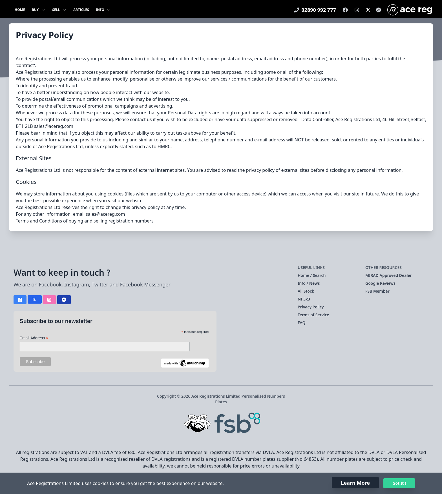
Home (20, 9)
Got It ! (399, 483)
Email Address (34, 338)
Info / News (309, 283)
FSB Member (377, 291)
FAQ (301, 322)
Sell (59, 9)
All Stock (306, 291)
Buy (39, 9)
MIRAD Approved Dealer (388, 275)
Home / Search (312, 275)
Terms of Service (313, 314)
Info (103, 9)
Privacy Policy (311, 307)
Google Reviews (380, 283)
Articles (81, 9)
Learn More (355, 482)
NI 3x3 (304, 299)
